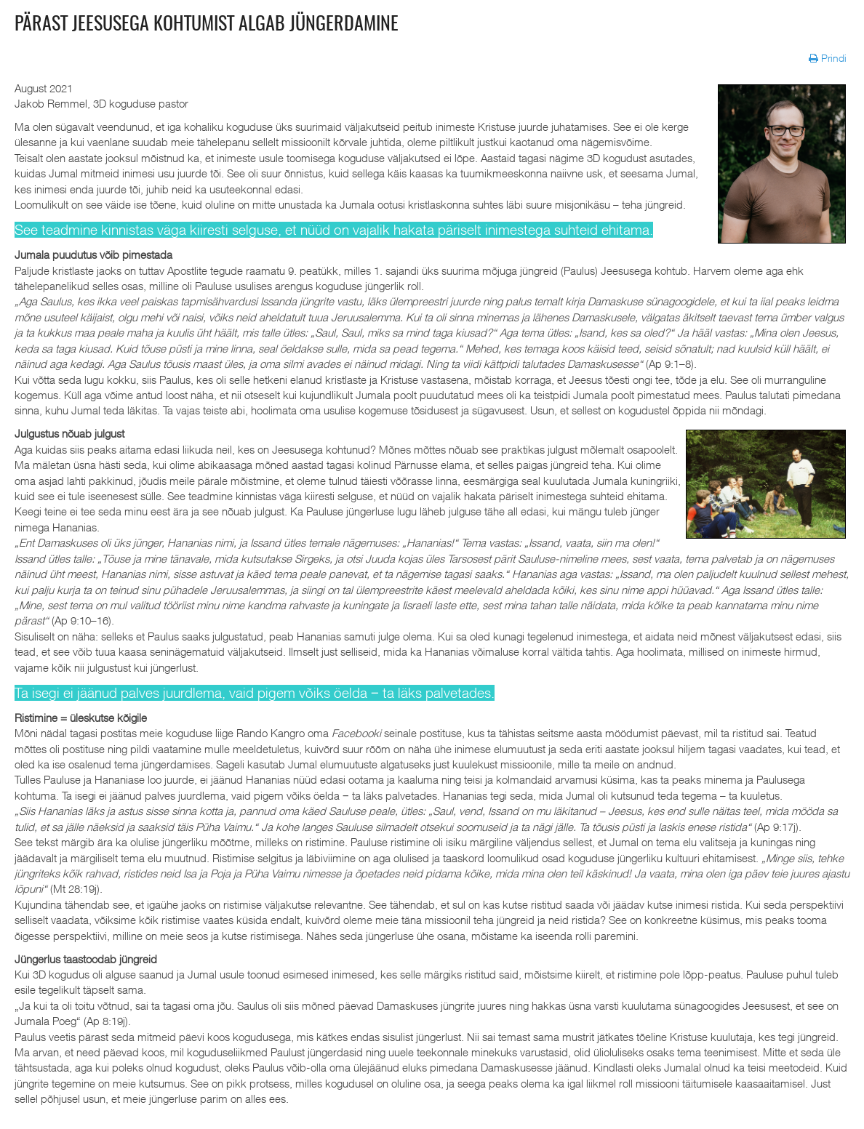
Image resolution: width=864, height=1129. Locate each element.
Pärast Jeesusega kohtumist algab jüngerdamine (207, 24)
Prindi (829, 58)
